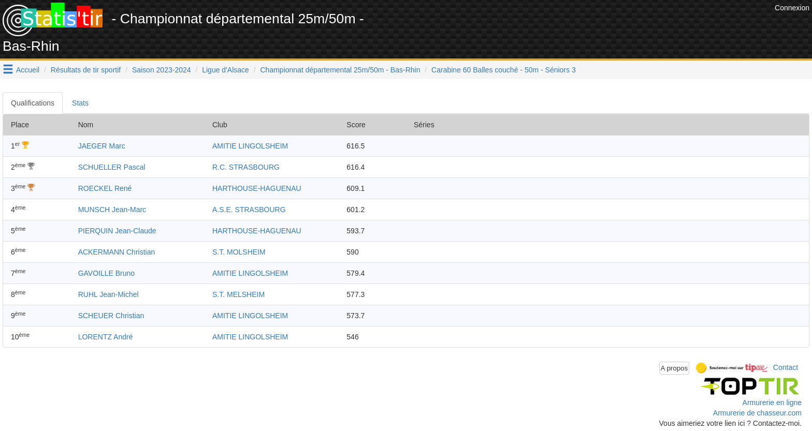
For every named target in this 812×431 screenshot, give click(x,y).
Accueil (27, 70)
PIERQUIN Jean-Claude (117, 231)
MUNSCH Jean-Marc (112, 209)
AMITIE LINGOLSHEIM (250, 146)
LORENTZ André (105, 337)
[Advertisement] (583, 26)
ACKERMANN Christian (116, 252)
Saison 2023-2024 (161, 70)
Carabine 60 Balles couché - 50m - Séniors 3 (503, 70)
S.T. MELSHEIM (238, 294)
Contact (785, 367)
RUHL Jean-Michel (108, 294)
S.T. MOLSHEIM (239, 252)
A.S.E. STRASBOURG (249, 209)
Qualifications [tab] (32, 103)
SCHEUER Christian (111, 315)
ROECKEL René (105, 188)
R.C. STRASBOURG (246, 167)
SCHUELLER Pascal (112, 167)
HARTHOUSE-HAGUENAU (256, 188)
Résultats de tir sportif (86, 70)
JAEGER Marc (101, 146)
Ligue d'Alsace (225, 70)
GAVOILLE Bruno (106, 273)
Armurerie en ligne (772, 402)
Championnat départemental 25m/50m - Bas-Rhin (340, 70)
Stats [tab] (80, 103)
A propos (674, 368)
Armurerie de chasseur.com (757, 413)
